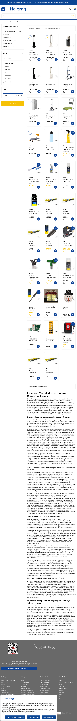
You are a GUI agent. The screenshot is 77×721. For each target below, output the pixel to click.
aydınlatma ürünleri (40, 405)
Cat (64, 241)
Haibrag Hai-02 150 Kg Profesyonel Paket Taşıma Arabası (67, 117)
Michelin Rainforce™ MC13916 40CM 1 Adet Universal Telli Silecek (34, 372)
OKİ (30, 337)
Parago (6, 69)
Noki (60, 703)
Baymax (7, 75)
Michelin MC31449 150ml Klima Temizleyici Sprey (68, 180)
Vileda (61, 684)
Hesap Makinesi (44, 690)
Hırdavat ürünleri (32, 530)
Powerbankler (44, 684)
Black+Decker (8, 63)
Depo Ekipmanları (8, 43)
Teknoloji (23, 686)
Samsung (62, 699)
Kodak (47, 337)
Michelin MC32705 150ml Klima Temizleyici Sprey (68, 276)
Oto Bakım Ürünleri (45, 688)
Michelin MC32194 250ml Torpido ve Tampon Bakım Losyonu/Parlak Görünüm (34, 212)
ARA (72, 16)
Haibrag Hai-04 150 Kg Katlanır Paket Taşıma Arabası (67, 85)
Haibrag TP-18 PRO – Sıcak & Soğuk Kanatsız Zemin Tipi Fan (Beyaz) (50, 53)
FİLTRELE (12, 104)
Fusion (7, 82)
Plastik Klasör (44, 686)
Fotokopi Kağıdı (44, 682)
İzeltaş (61, 701)
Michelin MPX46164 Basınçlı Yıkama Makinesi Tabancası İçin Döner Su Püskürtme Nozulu (51, 244)
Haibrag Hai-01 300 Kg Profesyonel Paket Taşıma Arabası (33, 149)
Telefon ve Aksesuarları (27, 692)
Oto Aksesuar (7, 37)
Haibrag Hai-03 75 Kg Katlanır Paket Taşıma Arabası (50, 117)
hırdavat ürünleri (42, 404)
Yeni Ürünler (24, 680)
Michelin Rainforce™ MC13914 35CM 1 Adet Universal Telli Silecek (51, 372)
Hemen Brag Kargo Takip (8, 680)
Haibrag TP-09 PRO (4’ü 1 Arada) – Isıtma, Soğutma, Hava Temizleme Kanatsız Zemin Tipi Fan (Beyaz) (51, 85)
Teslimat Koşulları (6, 692)
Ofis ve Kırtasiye (25, 688)
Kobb (64, 337)
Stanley (61, 690)
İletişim (3, 684)
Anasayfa (4, 21)
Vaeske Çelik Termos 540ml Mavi (50, 149)
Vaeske (65, 50)
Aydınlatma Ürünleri (8, 46)
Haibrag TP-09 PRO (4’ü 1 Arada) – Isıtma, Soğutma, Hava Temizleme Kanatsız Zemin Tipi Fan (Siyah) (33, 85)
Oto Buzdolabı (44, 692)
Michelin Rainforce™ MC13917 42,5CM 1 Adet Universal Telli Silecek (68, 212)
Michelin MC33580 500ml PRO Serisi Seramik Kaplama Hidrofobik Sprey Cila (68, 149)
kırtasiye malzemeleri (46, 489)
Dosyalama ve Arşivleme (28, 694)
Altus (30, 114)
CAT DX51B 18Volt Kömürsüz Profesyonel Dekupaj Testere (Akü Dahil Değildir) (68, 244)
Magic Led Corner (50, 305)
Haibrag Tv (4, 690)
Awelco (6, 66)
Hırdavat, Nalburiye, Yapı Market (12, 31)
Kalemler (42, 694)
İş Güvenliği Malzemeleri (9, 40)
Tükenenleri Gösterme (52, 28)
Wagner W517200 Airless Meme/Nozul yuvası (34, 276)
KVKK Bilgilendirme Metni (8, 694)
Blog (2, 688)
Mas (60, 694)
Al (5, 72)
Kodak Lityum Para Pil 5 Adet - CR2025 (51, 340)
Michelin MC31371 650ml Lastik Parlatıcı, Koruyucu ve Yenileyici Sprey (51, 180)
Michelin (65, 145)
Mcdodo (61, 692)
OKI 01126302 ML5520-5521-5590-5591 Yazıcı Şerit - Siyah (34, 340)
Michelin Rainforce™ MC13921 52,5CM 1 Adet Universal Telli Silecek (34, 244)
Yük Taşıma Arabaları (46, 680)
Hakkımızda (4, 682)
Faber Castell (63, 688)
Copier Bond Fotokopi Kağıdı (67, 682)
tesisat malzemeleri (67, 404)
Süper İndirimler (25, 682)
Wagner (31, 273)
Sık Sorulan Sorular (6, 686)
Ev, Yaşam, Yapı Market (27, 690)
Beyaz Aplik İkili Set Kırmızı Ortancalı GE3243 (51, 308)
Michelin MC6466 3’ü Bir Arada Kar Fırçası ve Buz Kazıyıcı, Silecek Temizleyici (34, 180)
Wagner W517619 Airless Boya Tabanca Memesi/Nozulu (51, 276)
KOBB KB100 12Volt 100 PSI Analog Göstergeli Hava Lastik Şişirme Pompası (68, 340)
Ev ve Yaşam (6, 34)
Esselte (61, 705)
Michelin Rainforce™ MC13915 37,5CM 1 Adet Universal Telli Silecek (51, 212)
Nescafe (61, 686)
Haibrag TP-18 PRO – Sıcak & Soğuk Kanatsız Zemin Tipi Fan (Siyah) (33, 53)
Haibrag (7, 78)
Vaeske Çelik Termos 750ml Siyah (67, 53)
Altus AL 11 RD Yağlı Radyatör (33, 117)
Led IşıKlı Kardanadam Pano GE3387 (67, 308)
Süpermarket (24, 684)
